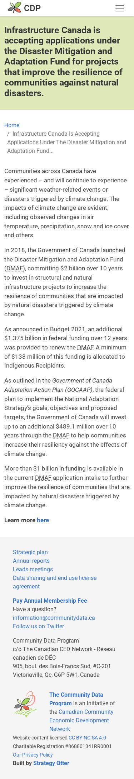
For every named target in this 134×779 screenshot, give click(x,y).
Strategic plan (30, 552)
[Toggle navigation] (120, 8)
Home (11, 125)
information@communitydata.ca (54, 617)
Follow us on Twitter (38, 626)
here (43, 520)
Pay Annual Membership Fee (50, 600)
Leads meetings (33, 569)
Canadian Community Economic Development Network (81, 720)
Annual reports (31, 560)
